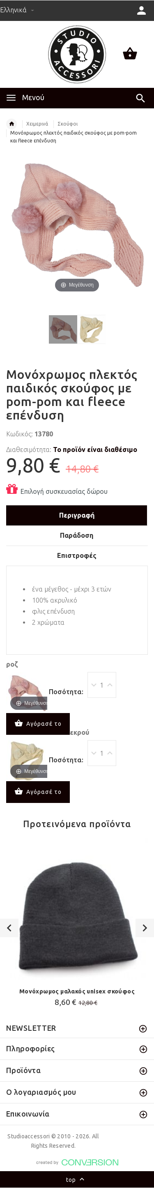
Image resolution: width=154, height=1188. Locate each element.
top (77, 1180)
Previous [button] (9, 928)
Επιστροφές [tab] (77, 555)
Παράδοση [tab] (76, 535)
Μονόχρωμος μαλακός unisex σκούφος (77, 991)
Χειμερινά (37, 123)
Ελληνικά (17, 10)
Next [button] (145, 928)
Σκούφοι (67, 123)
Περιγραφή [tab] (76, 515)
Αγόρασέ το (38, 724)
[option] (77, 924)
